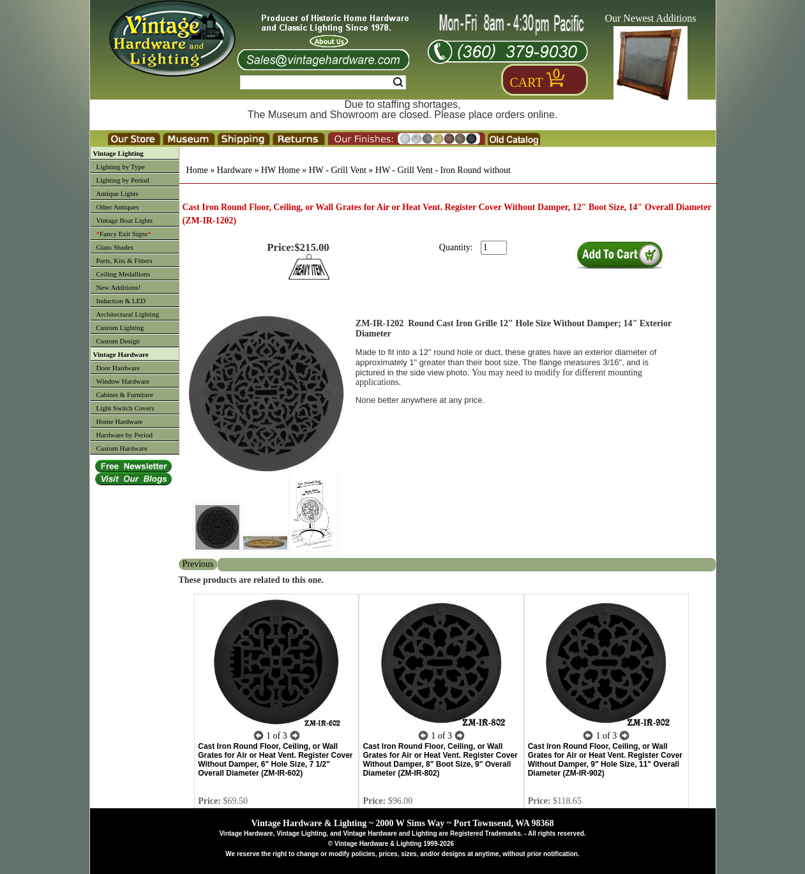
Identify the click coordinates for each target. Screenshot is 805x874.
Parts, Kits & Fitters (124, 260)
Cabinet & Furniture (124, 394)
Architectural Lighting (128, 314)
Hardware (234, 170)
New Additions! (118, 287)
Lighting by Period (122, 180)
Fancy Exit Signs (123, 233)
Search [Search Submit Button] (398, 82)
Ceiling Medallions (123, 274)
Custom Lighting (120, 327)
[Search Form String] (323, 82)
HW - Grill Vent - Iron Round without (443, 170)
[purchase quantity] (494, 248)
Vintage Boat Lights (124, 220)
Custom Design (118, 341)
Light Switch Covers (125, 408)
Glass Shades (114, 247)
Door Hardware (118, 368)
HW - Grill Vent (337, 170)
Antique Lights (117, 193)
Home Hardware (119, 421)
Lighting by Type (120, 166)
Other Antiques (117, 207)
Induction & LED (121, 301)
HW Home (280, 170)
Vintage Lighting (118, 153)
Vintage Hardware (121, 354)
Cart (526, 82)
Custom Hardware (121, 448)
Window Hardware (123, 381)
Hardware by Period (124, 435)
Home (197, 170)
